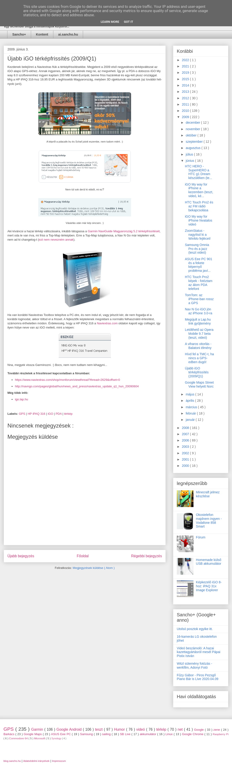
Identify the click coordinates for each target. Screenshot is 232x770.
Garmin (37, 729)
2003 (186, 446)
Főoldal (83, 556)
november (193, 129)
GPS (22, 413)
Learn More (110, 21)
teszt (99, 729)
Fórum (200, 537)
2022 (186, 60)
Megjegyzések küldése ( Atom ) (94, 568)
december (193, 122)
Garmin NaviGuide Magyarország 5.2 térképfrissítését (124, 231)
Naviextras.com (107, 323)
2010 (186, 111)
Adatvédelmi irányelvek (36, 761)
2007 (186, 434)
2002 (186, 453)
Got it (128, 21)
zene (217, 729)
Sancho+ (19, 34)
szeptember (194, 141)
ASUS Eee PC (61, 734)
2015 (186, 79)
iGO (51, 413)
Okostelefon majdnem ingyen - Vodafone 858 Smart (209, 520)
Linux (169, 734)
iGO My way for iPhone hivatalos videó (198, 220)
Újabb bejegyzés (20, 556)
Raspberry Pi (221, 734)
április (190, 400)
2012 (186, 98)
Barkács (9, 734)
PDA (59, 413)
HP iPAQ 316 (37, 413)
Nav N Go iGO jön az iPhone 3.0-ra (198, 311)
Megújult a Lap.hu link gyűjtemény (198, 321)
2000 (186, 466)
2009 (186, 117)
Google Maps (33, 734)
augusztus (193, 148)
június (190, 161)
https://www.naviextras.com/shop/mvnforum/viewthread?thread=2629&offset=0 (67, 380)
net (181, 729)
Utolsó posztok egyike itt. (195, 629)
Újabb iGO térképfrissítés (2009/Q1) (197, 372)
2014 (186, 85)
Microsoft (40, 738)
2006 (186, 440)
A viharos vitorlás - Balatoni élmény (198, 346)
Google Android (69, 729)
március (192, 407)
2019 (186, 72)
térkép (68, 413)
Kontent (42, 34)
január (191, 420)
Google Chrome (193, 734)
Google (199, 729)
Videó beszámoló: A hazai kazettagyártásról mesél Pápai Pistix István (198, 652)
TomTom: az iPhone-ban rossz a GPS (199, 299)
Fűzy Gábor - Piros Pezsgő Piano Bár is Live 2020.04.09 (197, 677)
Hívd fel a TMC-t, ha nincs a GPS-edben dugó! (199, 358)
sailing (107, 734)
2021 (186, 66)
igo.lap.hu (21, 399)
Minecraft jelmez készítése (208, 494)
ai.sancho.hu (68, 34)
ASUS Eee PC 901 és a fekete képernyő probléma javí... (198, 264)
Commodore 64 (19, 738)
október (191, 135)
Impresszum (59, 761)
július (190, 154)
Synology (57, 738)
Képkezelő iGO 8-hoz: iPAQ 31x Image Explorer (209, 586)
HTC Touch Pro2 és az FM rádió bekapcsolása (199, 206)
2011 (186, 104)
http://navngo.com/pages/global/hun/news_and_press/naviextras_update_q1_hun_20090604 (77, 386)
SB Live (126, 734)
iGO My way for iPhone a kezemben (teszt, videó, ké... (199, 190)
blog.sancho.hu (12, 761)
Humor (120, 729)
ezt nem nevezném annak (56, 239)
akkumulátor (148, 734)
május (190, 394)
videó (141, 729)
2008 (186, 428)
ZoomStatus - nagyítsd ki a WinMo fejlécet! (198, 234)
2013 (186, 91)
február (191, 413)
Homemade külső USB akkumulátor (208, 562)
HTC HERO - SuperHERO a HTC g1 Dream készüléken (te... (198, 172)
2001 (186, 459)
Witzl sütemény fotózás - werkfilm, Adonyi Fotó (194, 665)
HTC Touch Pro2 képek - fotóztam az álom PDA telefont (199, 282)
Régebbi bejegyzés (146, 556)
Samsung (87, 734)
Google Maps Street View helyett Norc (199, 384)
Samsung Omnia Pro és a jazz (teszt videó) (197, 249)
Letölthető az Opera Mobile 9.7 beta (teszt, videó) (199, 333)
